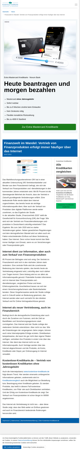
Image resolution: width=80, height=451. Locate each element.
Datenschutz (15, 420)
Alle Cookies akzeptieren (12, 447)
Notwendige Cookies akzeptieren (33, 447)
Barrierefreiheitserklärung (29, 420)
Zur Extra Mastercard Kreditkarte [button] (40, 126)
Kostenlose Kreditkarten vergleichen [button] (66, 206)
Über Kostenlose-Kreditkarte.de (49, 420)
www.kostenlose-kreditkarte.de (36, 372)
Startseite (5, 12)
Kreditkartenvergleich (11, 380)
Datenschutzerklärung (25, 440)
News (13, 12)
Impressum (6, 420)
